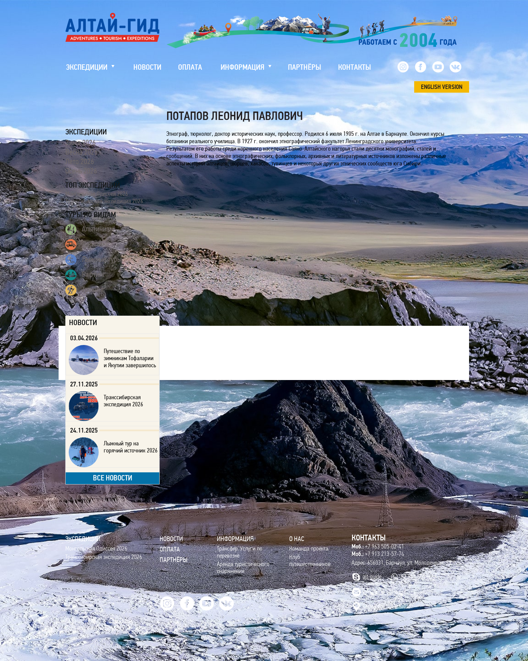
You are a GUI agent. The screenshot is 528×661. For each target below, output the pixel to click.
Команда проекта (308, 548)
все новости (112, 477)
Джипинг (87, 244)
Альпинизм (89, 229)
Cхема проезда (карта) (387, 605)
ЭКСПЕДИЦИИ (82, 539)
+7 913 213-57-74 (378, 554)
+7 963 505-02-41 (378, 546)
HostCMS (114, 627)
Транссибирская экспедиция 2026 (104, 201)
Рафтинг (85, 275)
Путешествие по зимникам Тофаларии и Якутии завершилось (130, 358)
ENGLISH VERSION (441, 87)
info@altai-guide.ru (383, 592)
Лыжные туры (93, 259)
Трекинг (85, 290)
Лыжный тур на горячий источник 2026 (131, 447)
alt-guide (372, 576)
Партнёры (174, 560)
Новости (171, 539)
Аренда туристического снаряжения (243, 568)
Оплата (170, 549)
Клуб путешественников (310, 561)
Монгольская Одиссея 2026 (96, 193)
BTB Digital (121, 620)
